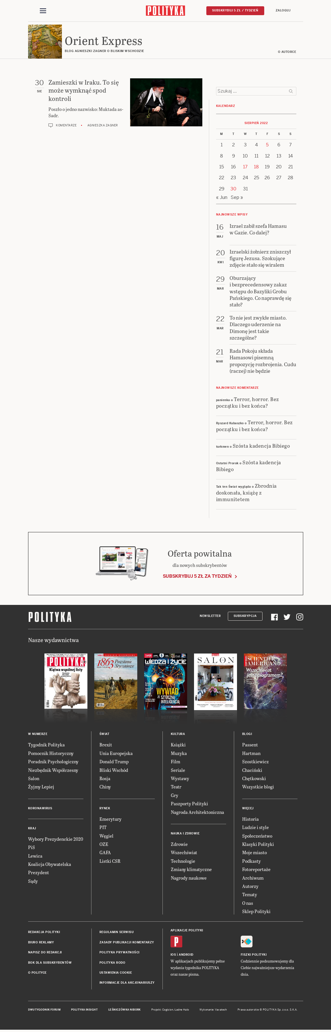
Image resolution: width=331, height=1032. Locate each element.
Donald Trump (114, 761)
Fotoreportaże (256, 869)
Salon (33, 778)
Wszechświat (184, 853)
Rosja (104, 778)
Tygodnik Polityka (46, 745)
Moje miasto (254, 853)
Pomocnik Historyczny (51, 753)
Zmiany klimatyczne (191, 869)
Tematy (249, 895)
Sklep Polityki (256, 911)
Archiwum (253, 878)
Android (186, 955)
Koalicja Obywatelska (49, 864)
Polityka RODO (112, 963)
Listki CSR (109, 861)
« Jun (221, 198)
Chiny (105, 787)
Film (175, 761)
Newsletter (210, 616)
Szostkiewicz (255, 761)
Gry (174, 795)
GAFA (105, 853)
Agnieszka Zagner (102, 125)
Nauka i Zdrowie (185, 834)
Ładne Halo (182, 1010)
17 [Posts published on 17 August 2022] (245, 167)
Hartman (251, 753)
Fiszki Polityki (254, 955)
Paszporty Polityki (189, 803)
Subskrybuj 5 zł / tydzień (235, 10)
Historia (250, 819)
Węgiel (106, 836)
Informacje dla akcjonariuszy (127, 983)
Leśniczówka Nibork (124, 1010)
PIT (103, 827)
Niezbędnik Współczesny (53, 770)
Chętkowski (254, 778)
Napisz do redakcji (45, 953)
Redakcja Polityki (44, 933)
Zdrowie (179, 844)
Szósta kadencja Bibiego (261, 445)
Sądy (33, 881)
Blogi (247, 734)
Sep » (237, 198)
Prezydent (38, 873)
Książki (178, 745)
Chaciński (252, 770)
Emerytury (110, 819)
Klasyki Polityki (258, 844)
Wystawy (180, 778)
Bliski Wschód (113, 770)
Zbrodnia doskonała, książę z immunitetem (246, 492)
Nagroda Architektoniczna (197, 812)
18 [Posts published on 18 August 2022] (256, 167)
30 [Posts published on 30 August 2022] (233, 189)
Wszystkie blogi (258, 787)
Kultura (178, 734)
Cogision (167, 1010)
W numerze (38, 734)
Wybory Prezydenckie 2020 (55, 839)
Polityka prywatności (119, 953)
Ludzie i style (255, 827)
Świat (104, 734)
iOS (173, 955)
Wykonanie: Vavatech (213, 1010)
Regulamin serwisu (116, 933)
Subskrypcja (245, 616)
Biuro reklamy (41, 943)
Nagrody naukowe (189, 878)
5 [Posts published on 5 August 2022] (267, 145)
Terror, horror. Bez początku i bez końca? (247, 402)
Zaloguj (283, 10)
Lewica (35, 856)
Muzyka (179, 753)
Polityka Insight (84, 1010)
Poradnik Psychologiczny (53, 761)
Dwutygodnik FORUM (44, 1010)
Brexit (105, 745)
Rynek (104, 808)
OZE (103, 844)
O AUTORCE (287, 52)
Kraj (32, 828)
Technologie (183, 861)
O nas (247, 903)
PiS (31, 847)
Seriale (178, 770)
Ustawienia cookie (115, 973)
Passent (250, 745)
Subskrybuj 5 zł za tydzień (197, 576)
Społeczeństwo (257, 836)
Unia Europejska (116, 753)
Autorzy (250, 886)
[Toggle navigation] (43, 11)
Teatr (176, 787)
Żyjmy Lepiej (41, 787)
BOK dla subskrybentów (50, 963)
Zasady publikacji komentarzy (126, 943)
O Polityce (37, 973)
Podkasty (251, 861)
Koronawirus (40, 808)
